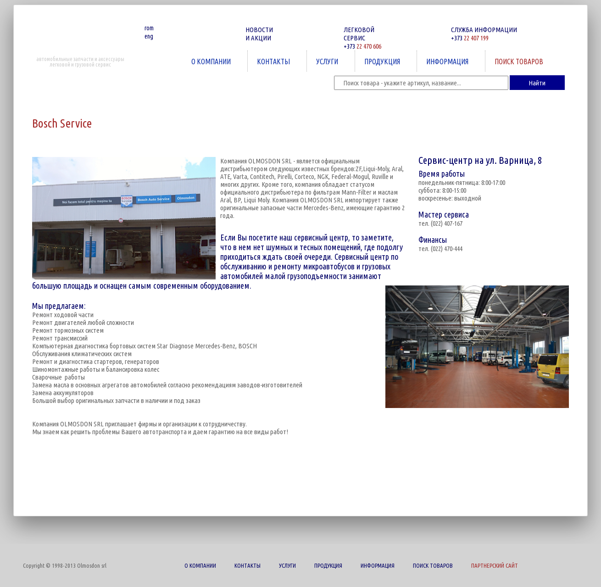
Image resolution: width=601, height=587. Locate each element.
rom (149, 28)
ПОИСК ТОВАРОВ (519, 61)
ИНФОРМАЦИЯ (448, 61)
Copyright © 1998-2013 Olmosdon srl (64, 565)
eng (149, 36)
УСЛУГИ (328, 61)
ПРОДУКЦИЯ (383, 61)
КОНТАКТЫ (274, 61)
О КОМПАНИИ (212, 61)
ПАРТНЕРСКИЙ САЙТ (494, 565)
